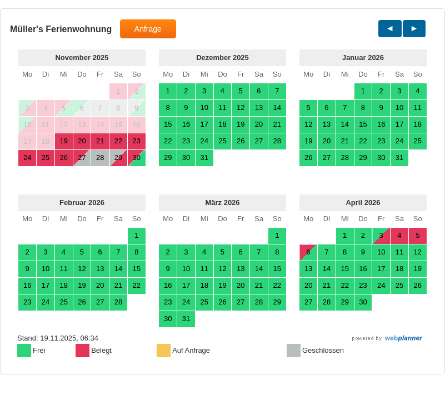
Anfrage (148, 28)
